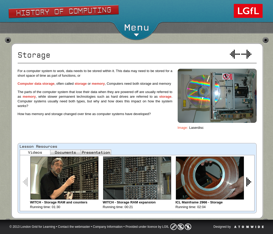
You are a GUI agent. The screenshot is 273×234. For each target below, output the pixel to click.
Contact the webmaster (74, 227)
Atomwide (249, 227)
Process (235, 54)
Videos (35, 152)
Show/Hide (137, 9)
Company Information (108, 227)
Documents (65, 152)
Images (96, 152)
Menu (136, 29)
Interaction (246, 54)
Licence (180, 226)
